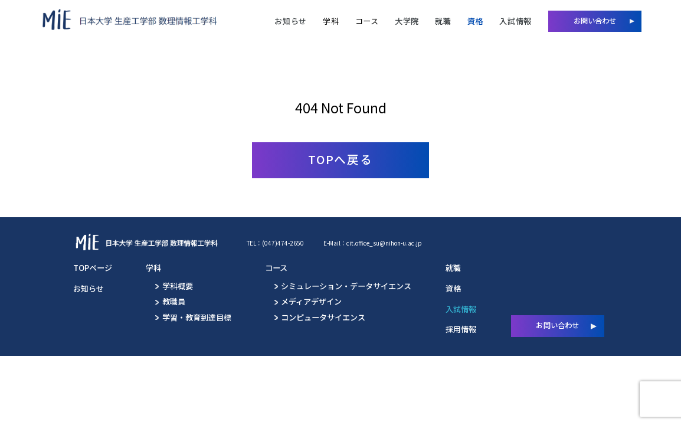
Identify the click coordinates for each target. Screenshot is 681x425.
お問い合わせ (595, 20)
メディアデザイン (311, 301)
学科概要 (177, 286)
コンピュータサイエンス (323, 317)
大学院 (407, 21)
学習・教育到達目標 (196, 317)
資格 (475, 21)
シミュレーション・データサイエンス (346, 286)
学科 (331, 21)
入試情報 (515, 21)
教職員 (173, 301)
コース (367, 21)
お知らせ (290, 21)
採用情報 (461, 329)
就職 (443, 21)
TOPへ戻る (341, 159)
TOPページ (92, 267)
